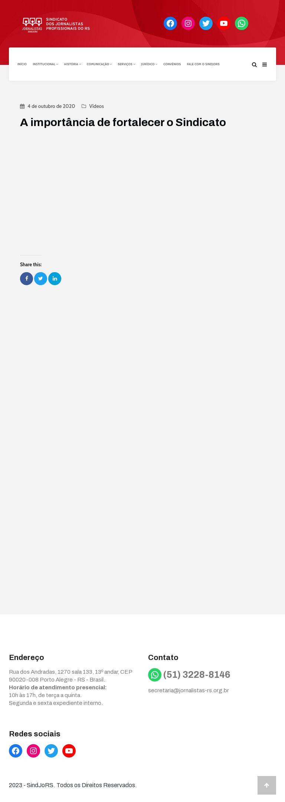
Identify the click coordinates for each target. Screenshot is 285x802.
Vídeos (96, 106)
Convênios (172, 64)
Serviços (126, 64)
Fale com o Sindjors (203, 64)
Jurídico (149, 64)
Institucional (45, 64)
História (72, 64)
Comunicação (99, 64)
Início (22, 64)
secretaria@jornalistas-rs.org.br (188, 690)
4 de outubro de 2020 (51, 106)
